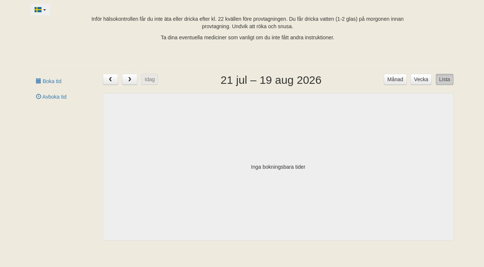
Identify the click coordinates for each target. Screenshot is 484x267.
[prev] (110, 79)
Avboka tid (51, 97)
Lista (444, 79)
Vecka (421, 79)
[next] (129, 79)
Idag (150, 79)
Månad (395, 79)
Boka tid (48, 81)
